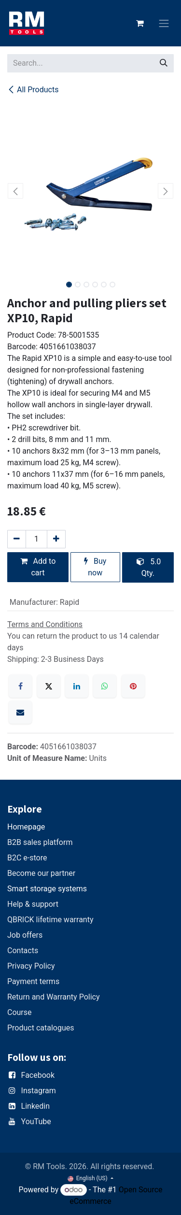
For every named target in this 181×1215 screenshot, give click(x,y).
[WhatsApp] (104, 686)
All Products (32, 89)
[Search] (163, 63)
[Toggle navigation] (164, 23)
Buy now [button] (95, 567)
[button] (15, 191)
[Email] (20, 712)
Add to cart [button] (38, 567)
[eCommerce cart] (140, 23)
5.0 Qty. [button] (149, 567)
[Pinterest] (133, 686)
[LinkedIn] (76, 686)
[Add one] (56, 539)
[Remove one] (16, 539)
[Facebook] (20, 686)
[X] (48, 686)
